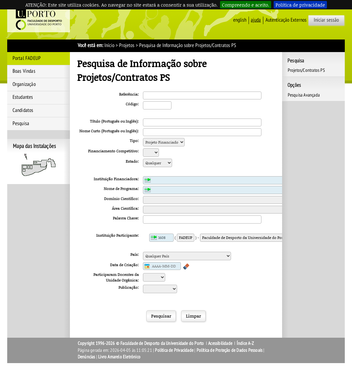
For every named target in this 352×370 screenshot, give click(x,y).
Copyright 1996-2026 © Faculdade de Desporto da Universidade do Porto (141, 343)
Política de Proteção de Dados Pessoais (230, 350)
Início (109, 45)
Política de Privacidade (174, 350)
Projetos (126, 45)
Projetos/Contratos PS (306, 70)
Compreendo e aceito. (245, 5)
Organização (24, 84)
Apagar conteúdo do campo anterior (186, 266)
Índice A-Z (245, 343)
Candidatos (23, 110)
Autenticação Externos (286, 20)
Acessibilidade (220, 343)
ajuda (256, 20)
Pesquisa (21, 123)
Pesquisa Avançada (304, 95)
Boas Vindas (24, 71)
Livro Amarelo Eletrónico (119, 357)
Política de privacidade (300, 5)
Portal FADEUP (27, 58)
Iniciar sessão (326, 20)
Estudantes (23, 97)
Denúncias (86, 357)
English (239, 20)
